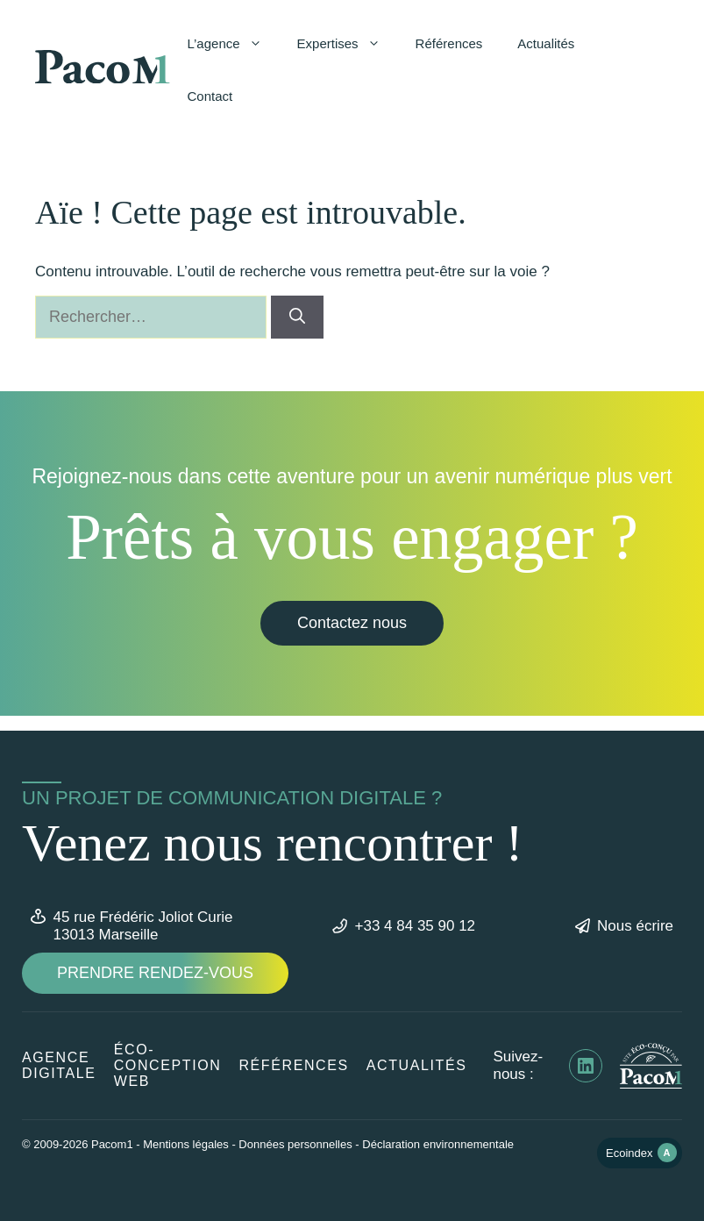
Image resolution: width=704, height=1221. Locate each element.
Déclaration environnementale (438, 1144)
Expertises (347, 44)
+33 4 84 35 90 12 (415, 926)
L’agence (234, 44)
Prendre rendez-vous (155, 973)
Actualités (545, 43)
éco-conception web (168, 1065)
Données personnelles (295, 1144)
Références (449, 43)
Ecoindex (641, 1152)
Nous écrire (635, 926)
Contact (210, 96)
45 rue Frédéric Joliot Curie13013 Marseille (143, 926)
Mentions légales (186, 1144)
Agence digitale (59, 1065)
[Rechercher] (297, 317)
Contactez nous (352, 623)
